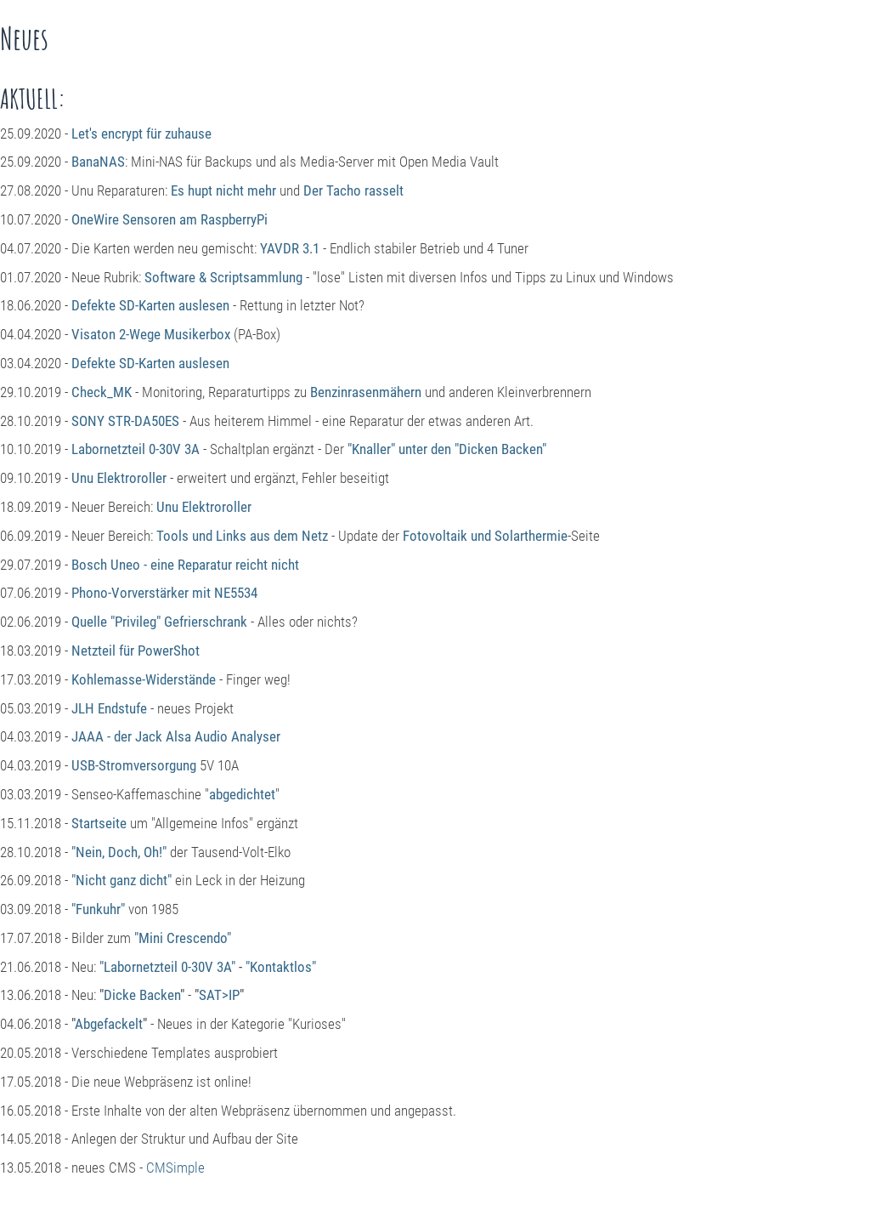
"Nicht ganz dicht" (121, 880)
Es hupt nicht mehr (223, 190)
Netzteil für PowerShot (135, 650)
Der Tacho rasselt (353, 190)
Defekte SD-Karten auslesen (150, 305)
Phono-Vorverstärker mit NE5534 (164, 592)
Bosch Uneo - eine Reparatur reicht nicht (185, 564)
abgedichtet (242, 794)
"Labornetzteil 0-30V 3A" (167, 966)
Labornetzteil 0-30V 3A (135, 448)
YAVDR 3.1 (289, 248)
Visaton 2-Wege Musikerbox (150, 334)
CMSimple (175, 1167)
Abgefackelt (109, 1023)
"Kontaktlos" (281, 966)
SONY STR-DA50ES (125, 420)
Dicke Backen (142, 994)
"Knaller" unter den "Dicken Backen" (446, 448)
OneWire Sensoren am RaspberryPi (169, 219)
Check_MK (101, 392)
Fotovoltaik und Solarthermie (485, 535)
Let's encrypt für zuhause (141, 133)
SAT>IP (219, 994)
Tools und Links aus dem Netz (242, 535)
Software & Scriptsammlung (223, 277)
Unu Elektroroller (119, 477)
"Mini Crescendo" (182, 937)
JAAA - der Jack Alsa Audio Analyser (175, 736)
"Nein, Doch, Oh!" (119, 852)
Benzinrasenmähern (365, 392)
